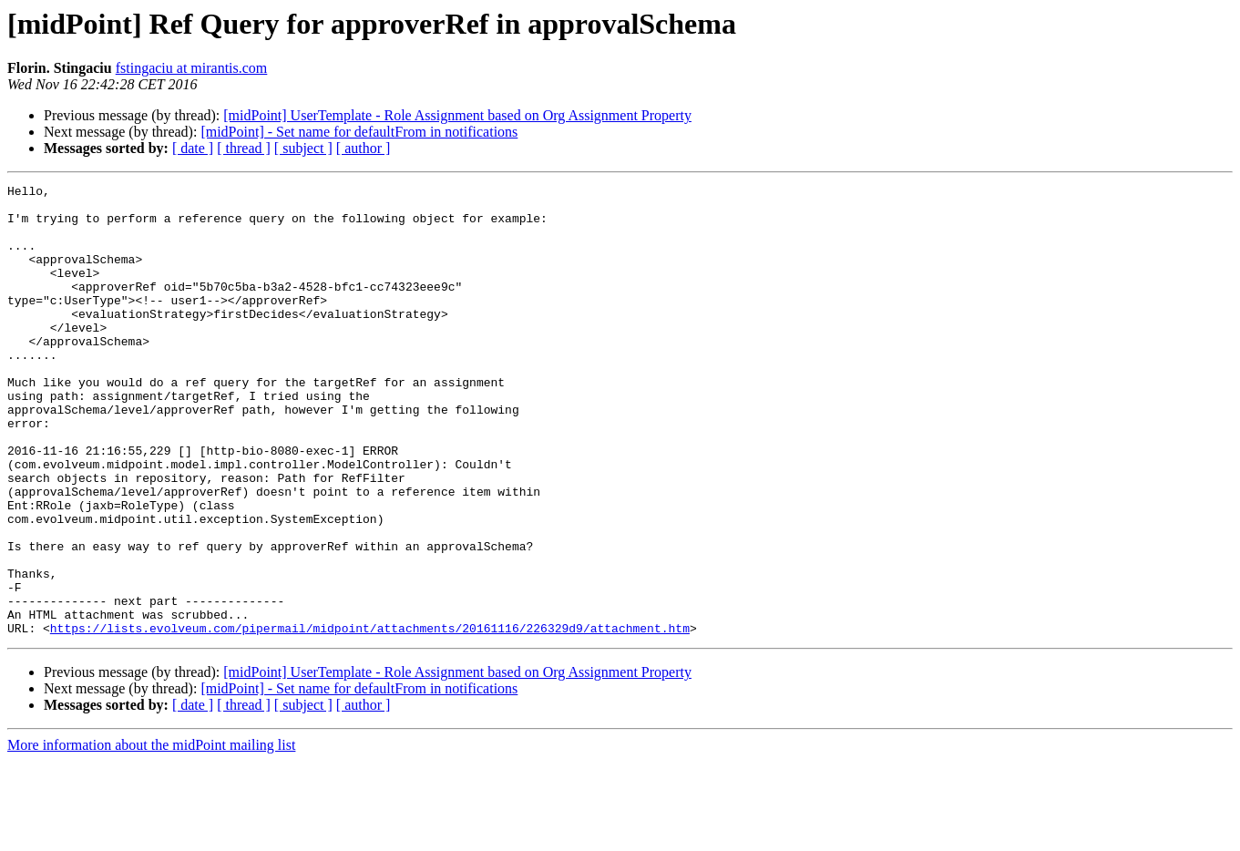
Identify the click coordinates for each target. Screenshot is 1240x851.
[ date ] (192, 148)
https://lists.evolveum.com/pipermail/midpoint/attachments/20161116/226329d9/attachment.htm (370, 718)
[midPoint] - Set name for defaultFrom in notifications (359, 131)
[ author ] (363, 148)
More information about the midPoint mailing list (151, 835)
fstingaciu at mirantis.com (192, 68)
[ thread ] (244, 148)
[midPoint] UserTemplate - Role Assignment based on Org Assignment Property (457, 115)
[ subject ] (303, 148)
